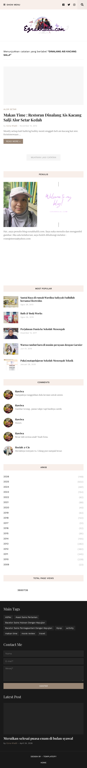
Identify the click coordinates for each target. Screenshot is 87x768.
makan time (11, 633)
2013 (43, 544)
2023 (43, 492)
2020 (43, 507)
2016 (43, 528)
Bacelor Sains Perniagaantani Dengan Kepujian (28, 628)
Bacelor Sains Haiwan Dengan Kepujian (25, 622)
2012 (43, 549)
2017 (43, 523)
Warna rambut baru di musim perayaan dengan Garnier (51, 344)
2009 (43, 564)
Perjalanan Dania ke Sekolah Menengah (42, 329)
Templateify (49, 756)
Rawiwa (19, 391)
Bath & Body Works (31, 313)
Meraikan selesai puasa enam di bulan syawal (38, 738)
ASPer (8, 617)
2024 (43, 487)
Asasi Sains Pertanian (26, 617)
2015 (43, 533)
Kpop (59, 628)
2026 (43, 477)
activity (70, 628)
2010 (43, 559)
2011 (43, 554)
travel (42, 633)
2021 (43, 502)
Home (43, 763)
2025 (43, 482)
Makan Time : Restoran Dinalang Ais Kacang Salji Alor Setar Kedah (42, 117)
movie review (28, 633)
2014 (43, 539)
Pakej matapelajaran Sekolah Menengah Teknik (46, 360)
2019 (43, 513)
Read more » (13, 141)
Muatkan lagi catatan (43, 157)
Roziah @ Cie (22, 447)
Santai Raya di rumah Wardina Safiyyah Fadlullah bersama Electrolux (47, 299)
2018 (43, 518)
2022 (43, 497)
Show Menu (13, 4)
